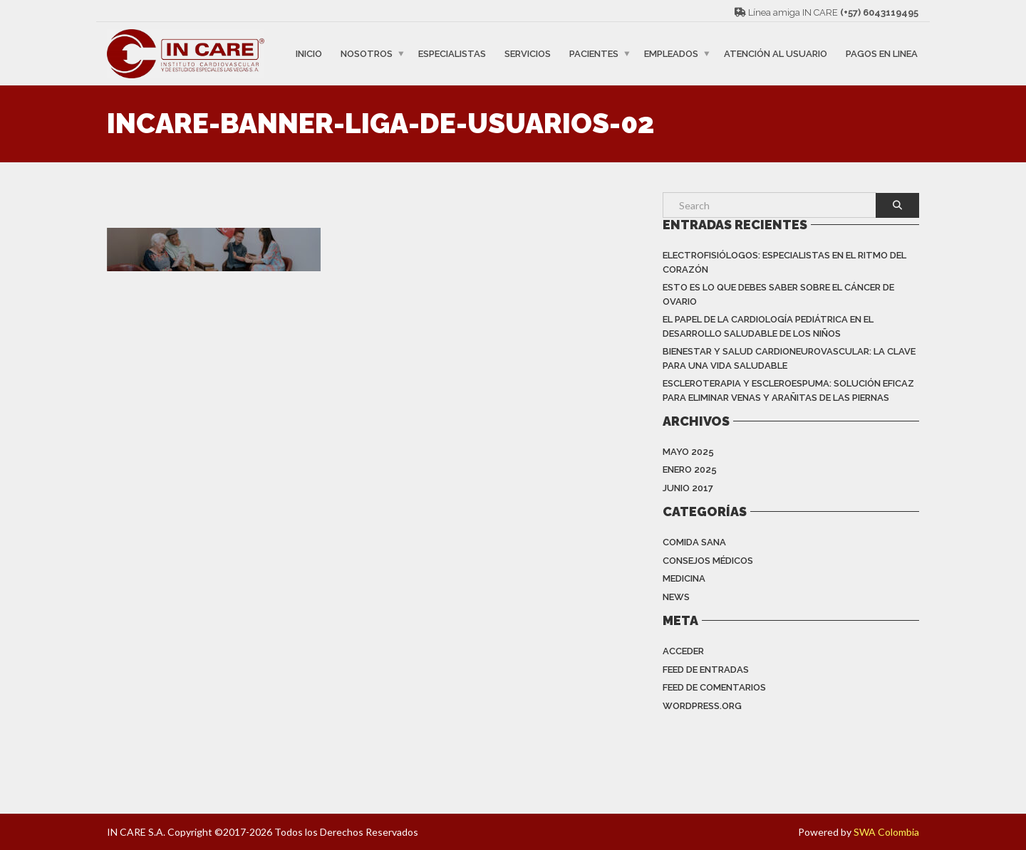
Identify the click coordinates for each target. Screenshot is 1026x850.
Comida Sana (694, 542)
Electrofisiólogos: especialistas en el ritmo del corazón (784, 262)
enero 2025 (690, 469)
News (676, 597)
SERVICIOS (527, 53)
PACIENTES (593, 53)
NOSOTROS (367, 53)
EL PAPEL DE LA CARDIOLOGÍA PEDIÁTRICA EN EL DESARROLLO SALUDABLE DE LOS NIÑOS (768, 326)
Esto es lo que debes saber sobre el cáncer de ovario (778, 294)
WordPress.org (702, 706)
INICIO (309, 53)
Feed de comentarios (714, 687)
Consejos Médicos (708, 560)
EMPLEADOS (671, 53)
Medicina (684, 578)
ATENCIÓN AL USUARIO (775, 53)
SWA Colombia (886, 832)
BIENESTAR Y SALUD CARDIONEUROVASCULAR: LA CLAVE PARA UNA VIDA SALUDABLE (789, 358)
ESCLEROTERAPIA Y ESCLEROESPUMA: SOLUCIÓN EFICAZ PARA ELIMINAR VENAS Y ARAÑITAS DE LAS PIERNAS (788, 390)
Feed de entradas (706, 669)
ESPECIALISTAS (452, 53)
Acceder (683, 651)
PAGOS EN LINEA (882, 53)
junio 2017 (688, 488)
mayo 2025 (688, 451)
